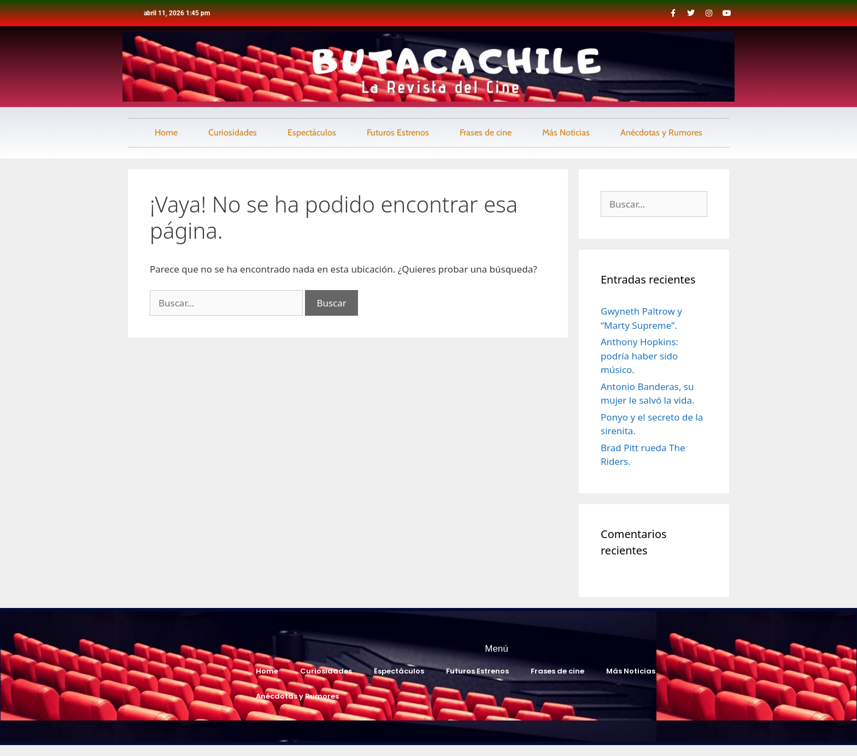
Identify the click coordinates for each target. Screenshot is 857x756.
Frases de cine (486, 132)
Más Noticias (566, 132)
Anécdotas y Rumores (661, 132)
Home (166, 132)
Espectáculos (311, 132)
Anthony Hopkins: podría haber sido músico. (639, 355)
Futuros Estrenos (398, 132)
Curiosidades (232, 132)
